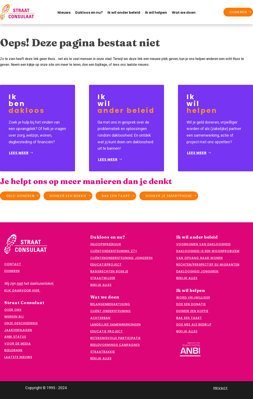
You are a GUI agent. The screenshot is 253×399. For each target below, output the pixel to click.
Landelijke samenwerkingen (115, 324)
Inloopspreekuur (105, 244)
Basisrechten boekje (109, 271)
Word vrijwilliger (193, 297)
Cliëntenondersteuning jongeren (121, 258)
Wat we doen (184, 13)
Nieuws (64, 13)
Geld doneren (20, 195)
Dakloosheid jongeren (197, 271)
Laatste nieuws (18, 357)
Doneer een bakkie (68, 195)
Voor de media (17, 343)
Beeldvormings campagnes (115, 345)
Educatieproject (106, 264)
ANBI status (15, 337)
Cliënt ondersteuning (110, 311)
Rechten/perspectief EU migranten (207, 264)
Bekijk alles (100, 285)
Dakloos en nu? (89, 13)
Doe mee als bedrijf (193, 324)
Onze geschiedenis (21, 323)
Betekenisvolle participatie (115, 338)
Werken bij (14, 316)
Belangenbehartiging (110, 304)
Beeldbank (13, 350)
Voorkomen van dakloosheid (203, 244)
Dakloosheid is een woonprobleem (207, 251)
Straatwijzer (102, 278)
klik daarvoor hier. (22, 290)
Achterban (100, 318)
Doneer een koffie (192, 311)
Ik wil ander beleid (123, 13)
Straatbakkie (102, 352)
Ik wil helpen (156, 13)
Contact (12, 264)
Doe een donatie (191, 304)
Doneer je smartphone (168, 195)
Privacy (220, 388)
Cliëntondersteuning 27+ (113, 251)
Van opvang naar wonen (199, 258)
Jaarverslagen (18, 330)
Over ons (12, 310)
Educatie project (106, 331)
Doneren (238, 12)
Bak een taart (116, 195)
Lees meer (19, 152)
